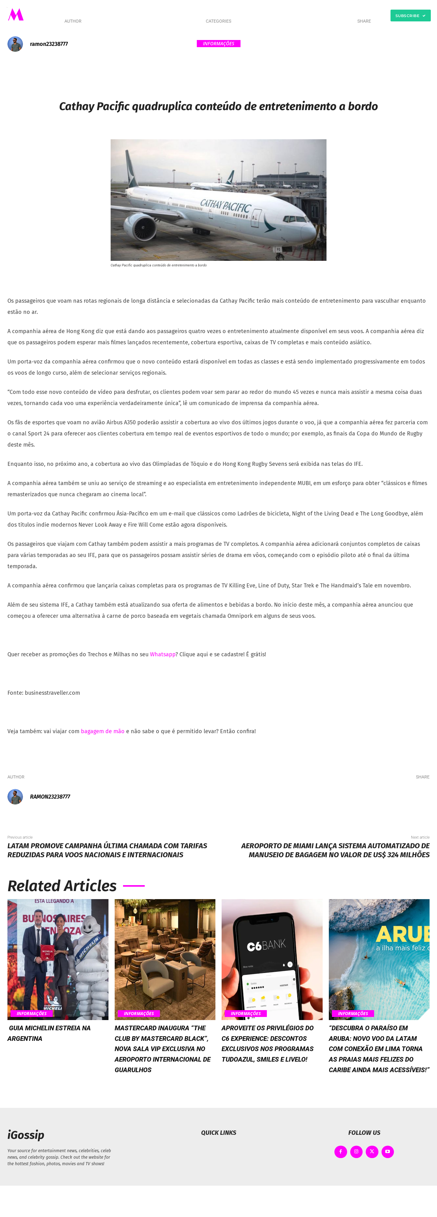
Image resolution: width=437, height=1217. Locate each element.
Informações (219, 43)
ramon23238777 (49, 44)
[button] (288, 15)
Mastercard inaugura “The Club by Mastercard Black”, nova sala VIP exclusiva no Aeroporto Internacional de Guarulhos (165, 1063)
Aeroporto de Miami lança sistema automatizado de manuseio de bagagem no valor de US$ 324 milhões (335, 850)
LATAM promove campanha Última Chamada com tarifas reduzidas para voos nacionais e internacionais (107, 850)
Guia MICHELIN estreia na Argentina (56, 1032)
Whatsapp (162, 654)
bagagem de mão (103, 731)
